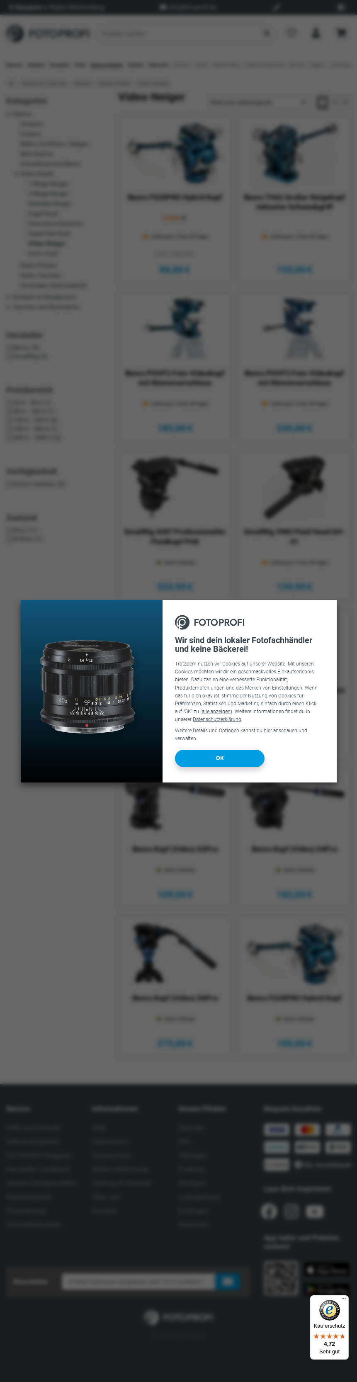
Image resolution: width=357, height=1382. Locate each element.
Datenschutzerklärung (217, 719)
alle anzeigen (216, 711)
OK (220, 758)
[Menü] (344, 1300)
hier (268, 731)
